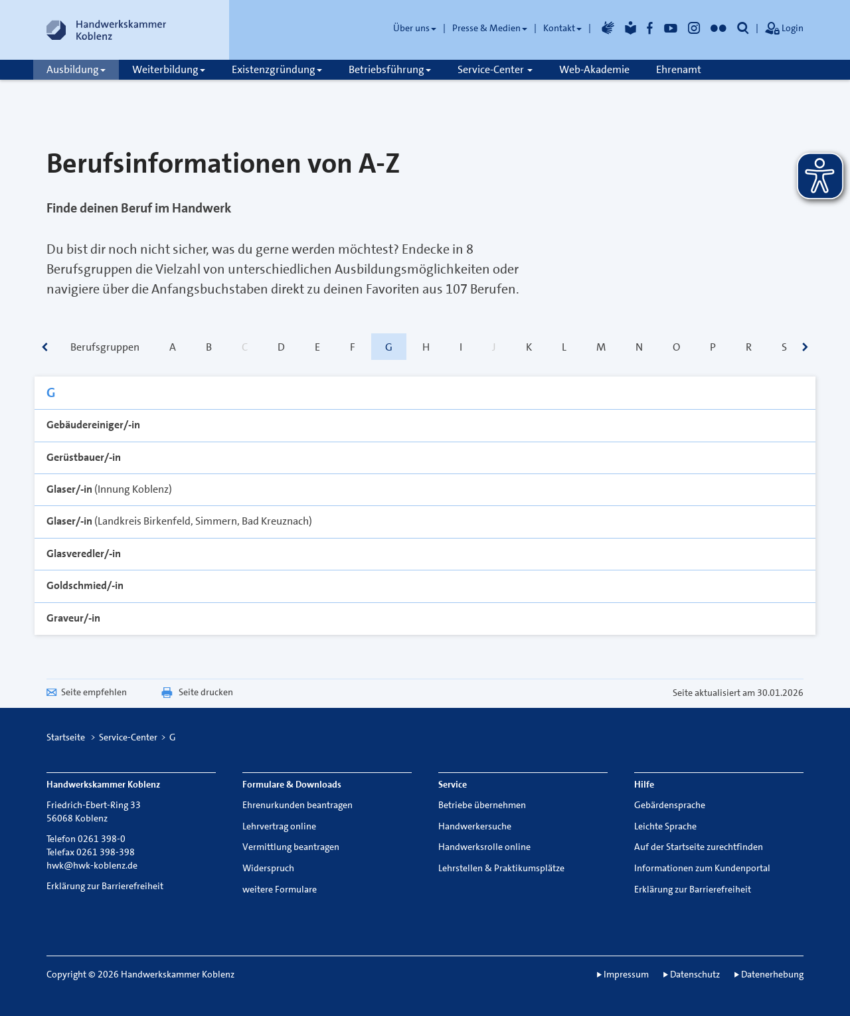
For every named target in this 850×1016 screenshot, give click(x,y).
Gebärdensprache (669, 805)
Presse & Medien (489, 28)
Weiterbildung (168, 69)
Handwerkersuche (474, 826)
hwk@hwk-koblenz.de (91, 865)
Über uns (414, 28)
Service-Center (495, 69)
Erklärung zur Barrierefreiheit (104, 886)
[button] (743, 28)
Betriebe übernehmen (482, 805)
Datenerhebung (772, 974)
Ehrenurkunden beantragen (297, 805)
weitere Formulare (279, 889)
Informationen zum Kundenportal (702, 868)
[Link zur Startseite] (106, 30)
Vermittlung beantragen (290, 847)
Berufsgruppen (104, 347)
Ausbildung (76, 69)
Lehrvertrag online (279, 826)
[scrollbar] (45, 348)
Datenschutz (695, 974)
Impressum (626, 974)
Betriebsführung (390, 69)
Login (784, 29)
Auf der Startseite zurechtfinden (698, 847)
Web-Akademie (594, 69)
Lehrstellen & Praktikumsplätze (501, 868)
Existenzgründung (277, 69)
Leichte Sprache (665, 826)
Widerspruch (268, 868)
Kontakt (562, 28)
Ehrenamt (678, 69)
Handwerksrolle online (484, 847)
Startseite (65, 737)
